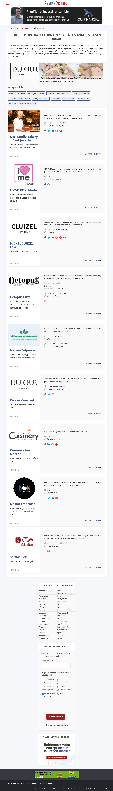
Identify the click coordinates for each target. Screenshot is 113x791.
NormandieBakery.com (54, 125)
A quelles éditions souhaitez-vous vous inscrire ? (55, 674)
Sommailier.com (52, 546)
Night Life (61, 618)
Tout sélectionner (50, 679)
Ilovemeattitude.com (53, 179)
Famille (60, 590)
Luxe (59, 607)
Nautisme (61, 615)
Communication (45, 618)
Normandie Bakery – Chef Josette (24, 138)
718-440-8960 (51, 386)
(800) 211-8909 (51, 543)
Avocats (42, 601)
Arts (40, 593)
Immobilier (61, 601)
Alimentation (44, 590)
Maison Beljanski (22, 350)
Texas (62, 693)
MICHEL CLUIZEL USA (21, 245)
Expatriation (43, 638)
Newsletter (72, 788)
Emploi (41, 630)
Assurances (43, 596)
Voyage (60, 638)
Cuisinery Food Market (21, 452)
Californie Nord (65, 690)
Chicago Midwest (50, 690)
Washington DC (50, 686)
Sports (59, 632)
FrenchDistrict (13, 28)
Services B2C (62, 627)
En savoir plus (93, 153)
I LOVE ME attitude (23, 190)
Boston (62, 686)
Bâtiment (42, 607)
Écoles (41, 627)
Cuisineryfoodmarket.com (55, 439)
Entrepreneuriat (45, 632)
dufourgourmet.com (53, 389)
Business (47, 697)
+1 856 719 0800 (52, 229)
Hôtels (59, 596)
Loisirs (59, 604)
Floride (62, 679)
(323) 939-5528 (51, 123)
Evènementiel (44, 635)
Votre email (47, 661)
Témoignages (55, 788)
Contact (64, 788)
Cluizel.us (49, 232)
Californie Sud (26, 28)
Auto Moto (43, 599)
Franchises (61, 593)
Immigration (62, 599)
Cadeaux (42, 613)
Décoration (43, 624)
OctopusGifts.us (51, 296)
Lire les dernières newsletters (58, 725)
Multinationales (63, 613)
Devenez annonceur (99, 788)
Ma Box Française (22, 504)
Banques (42, 604)
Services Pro (62, 630)
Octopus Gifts (20, 297)
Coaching (42, 615)
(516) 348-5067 (51, 293)
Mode (59, 610)
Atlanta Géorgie (65, 683)
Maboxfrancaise (51, 493)
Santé (59, 624)
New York (47, 683)
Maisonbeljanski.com (53, 346)
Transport (61, 635)
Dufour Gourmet (22, 400)
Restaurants (62, 621)
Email (63, 123)
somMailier (18, 557)
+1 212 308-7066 (52, 344)
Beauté (42, 610)
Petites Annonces (84, 788)
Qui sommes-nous (42, 788)
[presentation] (60, 708)
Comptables (43, 621)
